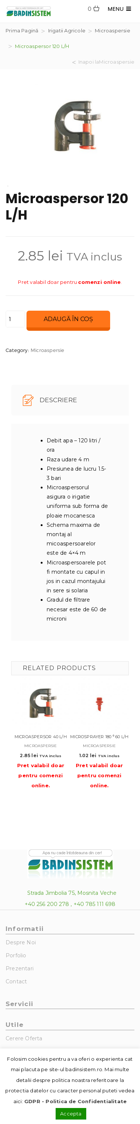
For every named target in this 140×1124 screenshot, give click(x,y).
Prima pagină (22, 30)
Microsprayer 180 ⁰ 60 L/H (99, 736)
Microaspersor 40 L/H (41, 736)
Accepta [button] (70, 1114)
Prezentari (20, 968)
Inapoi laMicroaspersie (106, 62)
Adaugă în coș (68, 319)
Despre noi (21, 942)
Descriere (50, 400)
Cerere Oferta (24, 1038)
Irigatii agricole (66, 30)
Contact (16, 981)
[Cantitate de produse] (15, 319)
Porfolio (16, 955)
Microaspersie (112, 30)
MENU (119, 9)
